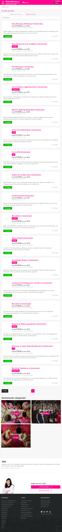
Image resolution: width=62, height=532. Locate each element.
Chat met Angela (45, 487)
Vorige (5, 391)
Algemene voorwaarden (8, 503)
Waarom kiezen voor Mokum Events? (11, 468)
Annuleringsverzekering (8, 504)
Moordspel (24, 518)
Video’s (3, 524)
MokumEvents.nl (13, 2)
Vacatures (4, 518)
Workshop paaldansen (26, 512)
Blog (3, 528)
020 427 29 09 (44, 506)
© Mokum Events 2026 (46, 514)
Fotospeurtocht (25, 504)
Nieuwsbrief (5, 510)
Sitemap (4, 522)
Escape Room (24, 506)
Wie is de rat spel (25, 510)
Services (4, 520)
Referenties (4, 514)
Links (3, 526)
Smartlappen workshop (27, 508)
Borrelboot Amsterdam (27, 516)
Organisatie (4, 512)
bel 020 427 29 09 (45, 491)
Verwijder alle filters (31, 14)
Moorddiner (24, 503)
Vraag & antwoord (6, 506)
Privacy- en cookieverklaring (9, 501)
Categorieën (5, 508)
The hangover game (26, 514)
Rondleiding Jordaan (26, 501)
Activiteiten (4, 516)
